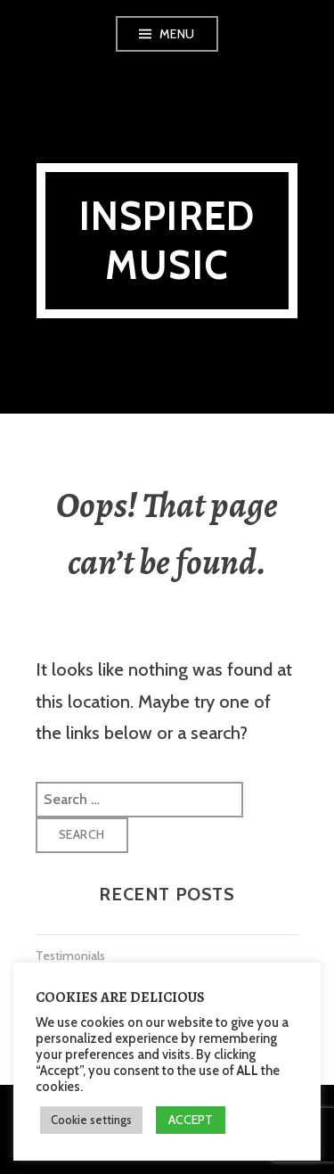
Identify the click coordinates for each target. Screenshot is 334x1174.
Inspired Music (167, 241)
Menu (177, 34)
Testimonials (70, 956)
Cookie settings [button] (91, 1119)
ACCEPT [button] (190, 1120)
